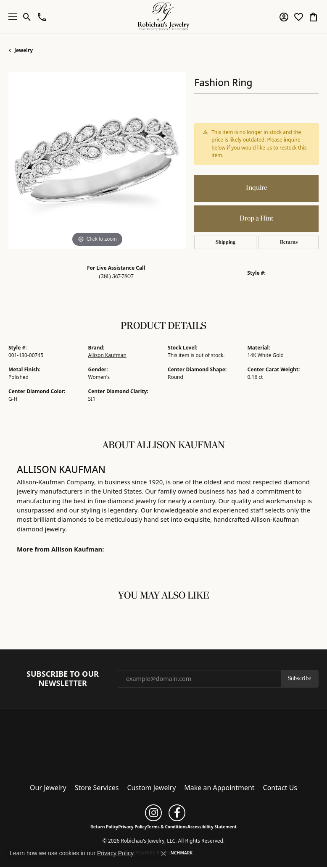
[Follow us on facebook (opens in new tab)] (177, 812)
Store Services (97, 787)
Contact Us (280, 787)
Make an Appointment (219, 787)
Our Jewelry (48, 787)
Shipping (225, 242)
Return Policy (104, 827)
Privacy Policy (132, 827)
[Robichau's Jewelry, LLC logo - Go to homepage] (163, 16)
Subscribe (299, 678)
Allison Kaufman (107, 355)
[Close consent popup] (163, 853)
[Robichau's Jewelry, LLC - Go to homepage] (163, 743)
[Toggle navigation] (10, 17)
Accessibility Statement (212, 827)
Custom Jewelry (151, 787)
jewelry (23, 50)
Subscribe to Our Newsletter (62, 679)
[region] (97, 160)
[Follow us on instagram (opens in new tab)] (153, 812)
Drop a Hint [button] (256, 218)
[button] (27, 16)
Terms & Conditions (167, 827)
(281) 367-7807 (116, 276)
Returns (289, 242)
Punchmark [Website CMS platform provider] (179, 853)
